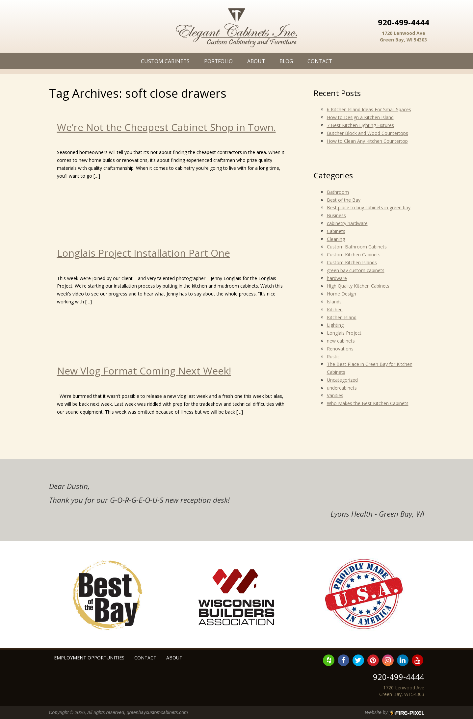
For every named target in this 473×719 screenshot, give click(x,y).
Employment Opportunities (89, 658)
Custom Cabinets (165, 61)
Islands (334, 301)
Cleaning (336, 239)
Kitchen (335, 309)
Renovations (340, 349)
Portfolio (218, 61)
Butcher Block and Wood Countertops (367, 133)
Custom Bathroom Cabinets (357, 247)
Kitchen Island (341, 317)
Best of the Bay (343, 200)
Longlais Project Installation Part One (143, 253)
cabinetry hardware (347, 223)
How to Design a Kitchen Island (360, 117)
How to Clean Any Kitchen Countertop (367, 141)
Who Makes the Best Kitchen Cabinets (367, 403)
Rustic (333, 356)
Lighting (335, 325)
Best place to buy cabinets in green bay (368, 207)
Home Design (341, 294)
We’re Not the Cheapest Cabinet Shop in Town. (166, 127)
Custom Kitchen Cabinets (354, 254)
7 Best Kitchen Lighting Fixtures (360, 125)
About (256, 61)
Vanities (335, 395)
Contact (319, 61)
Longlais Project (344, 333)
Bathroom (338, 192)
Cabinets (336, 231)
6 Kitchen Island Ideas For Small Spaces (369, 109)
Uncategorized (342, 380)
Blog (286, 61)
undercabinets (342, 388)
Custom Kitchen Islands (352, 262)
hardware (337, 278)
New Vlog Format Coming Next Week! (144, 370)
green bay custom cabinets (355, 270)
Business (336, 215)
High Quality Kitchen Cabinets (358, 286)
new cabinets (341, 341)
